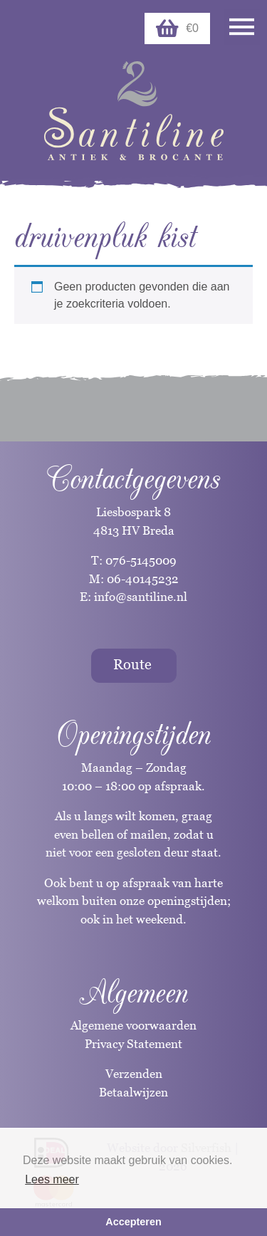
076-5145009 (140, 560)
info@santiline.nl (140, 597)
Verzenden (133, 1074)
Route (132, 664)
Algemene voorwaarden (133, 1025)
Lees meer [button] (52, 1179)
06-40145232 (143, 579)
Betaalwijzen (133, 1092)
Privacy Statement (133, 1044)
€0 (177, 28)
